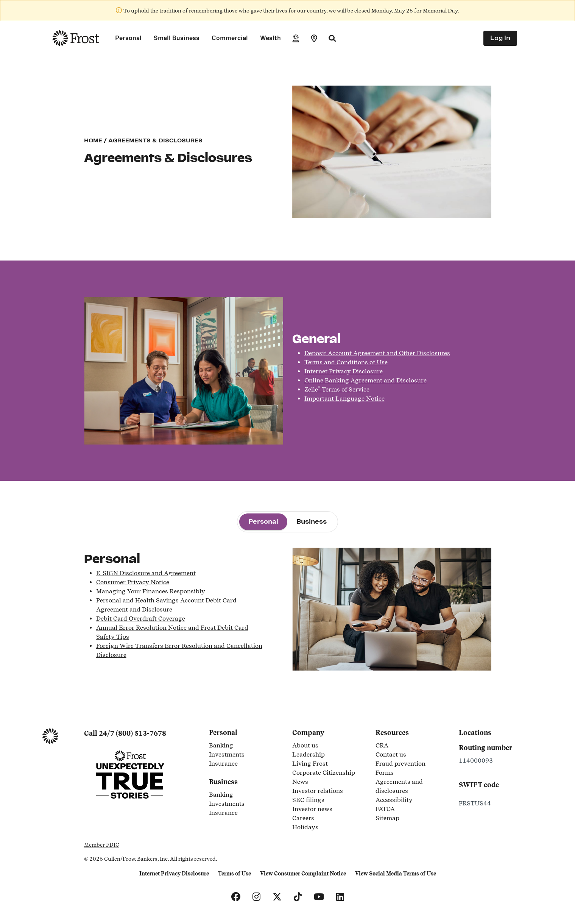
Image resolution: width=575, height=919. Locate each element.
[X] (277, 897)
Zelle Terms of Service (336, 389)
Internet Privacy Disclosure (343, 371)
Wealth (270, 38)
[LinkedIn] (340, 897)
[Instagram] (256, 897)
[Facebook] (235, 897)
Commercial (230, 38)
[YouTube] (319, 897)
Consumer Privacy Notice (132, 582)
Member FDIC (101, 845)
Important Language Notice (344, 398)
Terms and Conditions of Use (346, 362)
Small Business (176, 38)
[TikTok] (298, 897)
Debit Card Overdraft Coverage (140, 618)
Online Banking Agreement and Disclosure (365, 380)
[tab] (263, 521)
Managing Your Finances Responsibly (150, 591)
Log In (500, 38)
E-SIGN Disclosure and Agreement (146, 573)
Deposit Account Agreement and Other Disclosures (377, 353)
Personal (128, 38)
